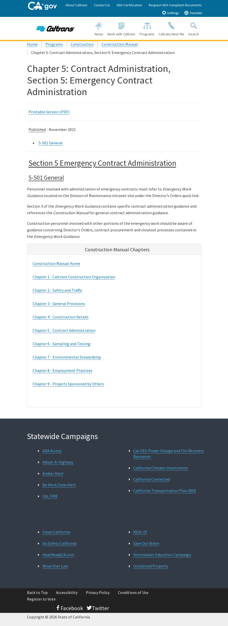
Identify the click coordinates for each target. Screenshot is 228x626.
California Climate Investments (160, 467)
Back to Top (37, 592)
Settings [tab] (170, 12)
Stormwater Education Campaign (162, 554)
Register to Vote (41, 599)
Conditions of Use (133, 592)
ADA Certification (129, 5)
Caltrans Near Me (171, 28)
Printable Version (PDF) (49, 111)
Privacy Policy (98, 592)
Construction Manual (120, 44)
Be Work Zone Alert (59, 484)
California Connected (151, 479)
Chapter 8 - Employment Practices (62, 370)
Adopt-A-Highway (57, 462)
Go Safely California (59, 543)
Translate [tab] (193, 12)
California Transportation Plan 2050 (164, 490)
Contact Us (102, 5)
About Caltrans (76, 5)
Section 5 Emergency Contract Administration (102, 163)
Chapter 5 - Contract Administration (64, 330)
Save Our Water (146, 543)
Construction (82, 44)
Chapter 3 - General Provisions (59, 303)
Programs (146, 28)
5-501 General (51, 142)
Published (37, 129)
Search (193, 28)
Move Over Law (55, 565)
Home (32, 44)
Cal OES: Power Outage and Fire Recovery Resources (168, 453)
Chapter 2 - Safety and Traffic (57, 290)
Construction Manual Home (56, 263)
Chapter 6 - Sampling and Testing (61, 343)
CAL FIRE (50, 496)
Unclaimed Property (150, 565)
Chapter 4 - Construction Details (61, 316)
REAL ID (140, 531)
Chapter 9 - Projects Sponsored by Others (68, 383)
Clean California (56, 531)
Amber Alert (53, 473)
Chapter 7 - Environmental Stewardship (67, 357)
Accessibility (67, 592)
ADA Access (52, 450)
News (99, 28)
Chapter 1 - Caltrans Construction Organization (74, 276)
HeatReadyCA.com (58, 554)
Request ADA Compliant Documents (175, 5)
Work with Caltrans (121, 28)
